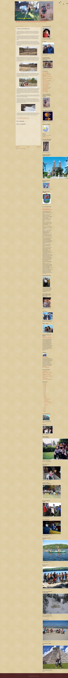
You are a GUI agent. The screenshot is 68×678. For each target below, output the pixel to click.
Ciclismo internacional (45, 378)
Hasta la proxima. (46, 404)
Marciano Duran (45, 377)
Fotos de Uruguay (45, 371)
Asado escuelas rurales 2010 (46, 87)
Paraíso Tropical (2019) (47, 401)
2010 (44, 384)
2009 (44, 383)
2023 (44, 411)
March (45, 396)
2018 (44, 394)
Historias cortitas (27, 118)
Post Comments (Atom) (22, 148)
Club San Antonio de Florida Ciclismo (47, 379)
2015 (44, 390)
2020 (44, 407)
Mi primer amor (44, 90)
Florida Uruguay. (45, 89)
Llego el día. (45, 405)
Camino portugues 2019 (46, 88)
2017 (44, 393)
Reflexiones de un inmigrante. (48, 402)
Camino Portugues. (45, 82)
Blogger (38, 676)
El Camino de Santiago (22, 118)
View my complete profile (46, 367)
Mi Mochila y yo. (46, 400)
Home (28, 146)
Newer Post (18, 146)
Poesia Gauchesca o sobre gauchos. (47, 76)
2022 (44, 410)
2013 (44, 388)
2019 (44, 395)
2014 (44, 389)
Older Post (39, 146)
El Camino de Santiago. (46, 73)
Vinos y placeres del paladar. (46, 80)
